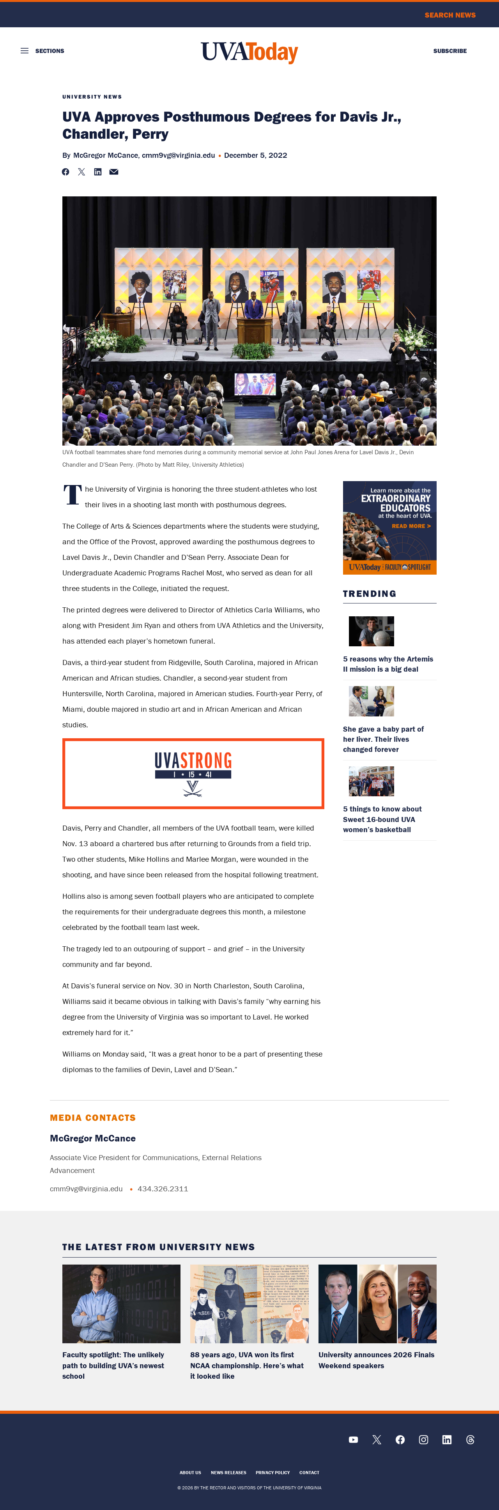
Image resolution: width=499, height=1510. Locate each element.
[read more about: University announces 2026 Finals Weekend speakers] (378, 1304)
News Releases (228, 1472)
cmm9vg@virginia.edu (178, 155)
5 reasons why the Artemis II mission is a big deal (388, 664)
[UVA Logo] (78, 1443)
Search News (450, 14)
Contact (309, 1472)
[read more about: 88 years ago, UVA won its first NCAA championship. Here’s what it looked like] (249, 1304)
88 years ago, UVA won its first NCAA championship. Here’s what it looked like (247, 1365)
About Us (190, 1472)
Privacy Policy (273, 1472)
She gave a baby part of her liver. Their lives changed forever (383, 739)
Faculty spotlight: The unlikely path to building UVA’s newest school (113, 1365)
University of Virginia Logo (63, 14)
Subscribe (450, 51)
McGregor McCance (93, 1138)
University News (92, 96)
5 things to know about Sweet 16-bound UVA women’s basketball (382, 819)
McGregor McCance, (106, 155)
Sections (49, 51)
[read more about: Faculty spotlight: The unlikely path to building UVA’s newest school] (121, 1304)
